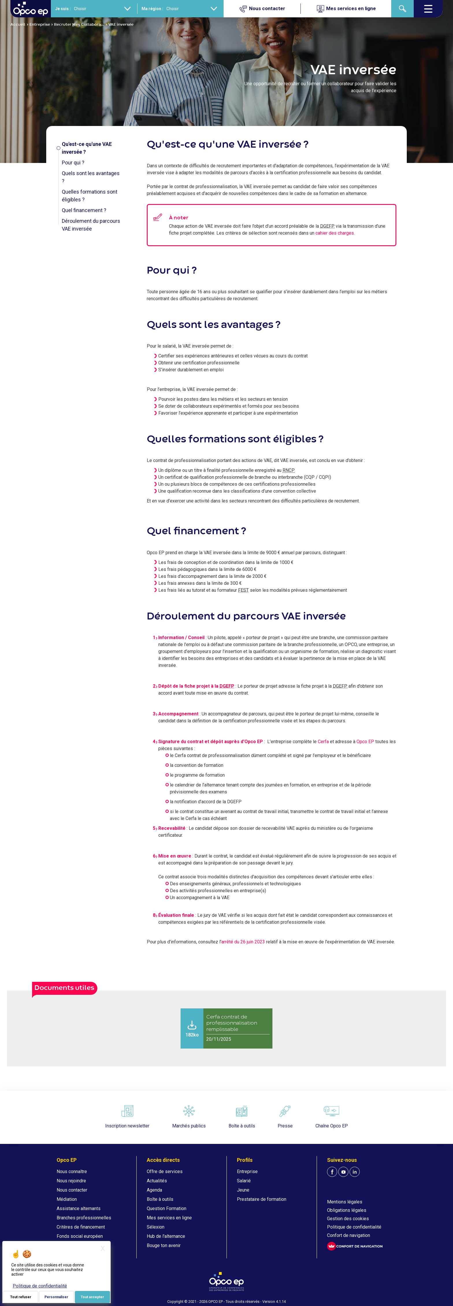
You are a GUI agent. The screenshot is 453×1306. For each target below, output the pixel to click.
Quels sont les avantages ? (91, 177)
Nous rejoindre (71, 1180)
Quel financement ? (84, 210)
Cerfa (323, 741)
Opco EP (365, 741)
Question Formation (166, 1208)
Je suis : (63, 8)
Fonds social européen (80, 1236)
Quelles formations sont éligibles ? (89, 196)
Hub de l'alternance (166, 1236)
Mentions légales (344, 1202)
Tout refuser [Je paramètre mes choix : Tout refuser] (20, 1297)
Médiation (67, 1199)
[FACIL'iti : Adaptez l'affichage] (355, 1246)
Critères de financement (81, 1227)
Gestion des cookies (348, 1218)
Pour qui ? (73, 162)
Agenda (154, 1190)
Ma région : (152, 8)
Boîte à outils (160, 1199)
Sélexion (155, 1227)
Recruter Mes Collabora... (79, 24)
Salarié (244, 1180)
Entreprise (39, 24)
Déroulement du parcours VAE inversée (91, 225)
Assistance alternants (79, 1208)
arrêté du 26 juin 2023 (243, 942)
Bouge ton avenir (164, 1245)
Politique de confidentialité (354, 1227)
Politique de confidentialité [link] (40, 1286)
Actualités (157, 1180)
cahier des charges (334, 233)
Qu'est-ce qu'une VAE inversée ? (87, 148)
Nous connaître (72, 1171)
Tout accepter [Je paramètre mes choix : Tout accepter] (92, 1297)
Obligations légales (346, 1210)
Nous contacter (72, 1190)
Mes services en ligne (169, 1217)
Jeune (243, 1190)
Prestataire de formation (261, 1199)
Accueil (17, 24)
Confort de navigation (348, 1235)
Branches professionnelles (84, 1217)
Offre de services (165, 1171)
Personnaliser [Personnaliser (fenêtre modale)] (56, 1297)
